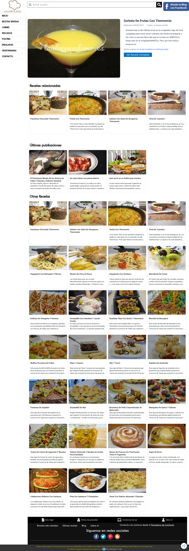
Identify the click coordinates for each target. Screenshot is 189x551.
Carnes (5, 27)
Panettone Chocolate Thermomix (44, 119)
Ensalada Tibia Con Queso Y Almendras (126, 318)
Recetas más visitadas (48, 526)
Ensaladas (7, 45)
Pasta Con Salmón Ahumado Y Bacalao (126, 496)
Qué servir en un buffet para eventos (125, 178)
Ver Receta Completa (137, 54)
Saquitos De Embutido (158, 363)
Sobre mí (95, 526)
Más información (111, 549)
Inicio (5, 16)
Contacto (7, 56)
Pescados (7, 33)
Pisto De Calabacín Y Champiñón (84, 496)
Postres (6, 39)
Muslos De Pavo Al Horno (81, 274)
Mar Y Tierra (114, 363)
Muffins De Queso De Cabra (42, 363)
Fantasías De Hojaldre (39, 407)
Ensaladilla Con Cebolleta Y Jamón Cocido (85, 319)
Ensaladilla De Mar (78, 407)
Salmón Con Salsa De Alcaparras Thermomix (123, 120)
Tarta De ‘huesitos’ (157, 119)
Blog (84, 526)
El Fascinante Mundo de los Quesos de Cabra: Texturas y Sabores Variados (47, 179)
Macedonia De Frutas (158, 274)
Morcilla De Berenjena (158, 318)
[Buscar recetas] (91, 4)
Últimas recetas (70, 526)
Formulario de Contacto (162, 525)
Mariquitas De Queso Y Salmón (162, 407)
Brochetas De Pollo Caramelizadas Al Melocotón (125, 408)
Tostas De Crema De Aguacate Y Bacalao (48, 452)
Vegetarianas (9, 51)
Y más (120, 549)
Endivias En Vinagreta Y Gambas (44, 318)
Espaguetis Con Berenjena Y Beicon (45, 274)
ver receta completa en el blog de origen (153, 49)
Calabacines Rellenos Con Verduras (45, 496)
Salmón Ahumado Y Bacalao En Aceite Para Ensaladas (86, 453)
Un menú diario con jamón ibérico (84, 178)
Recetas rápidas (10, 22)
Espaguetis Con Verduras (120, 274)
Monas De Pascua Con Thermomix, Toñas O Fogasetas (124, 453)
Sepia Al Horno (155, 452)
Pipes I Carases (76, 363)
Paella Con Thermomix (80, 119)
